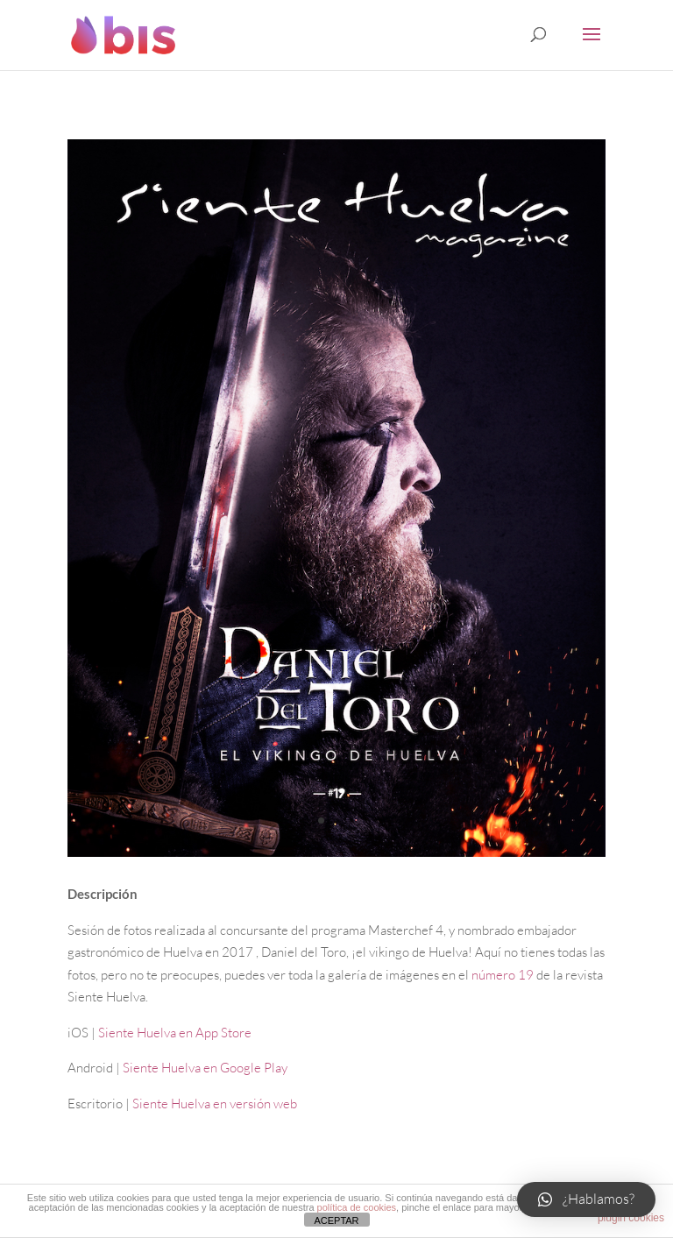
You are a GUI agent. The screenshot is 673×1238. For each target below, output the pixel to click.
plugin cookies (631, 1218)
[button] (586, 1199)
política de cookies (357, 1207)
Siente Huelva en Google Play (205, 1067)
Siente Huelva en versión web (214, 1103)
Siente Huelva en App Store (174, 1032)
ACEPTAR (336, 1220)
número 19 (502, 974)
